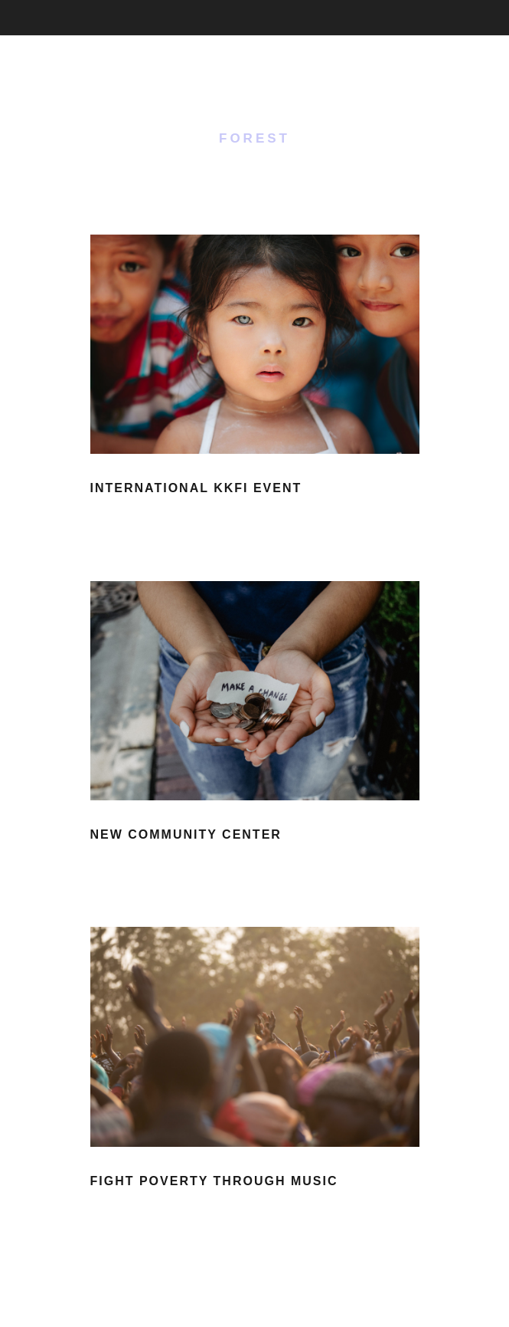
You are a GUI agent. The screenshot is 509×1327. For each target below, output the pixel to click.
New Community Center (186, 834)
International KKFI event (196, 487)
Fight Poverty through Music (214, 1180)
